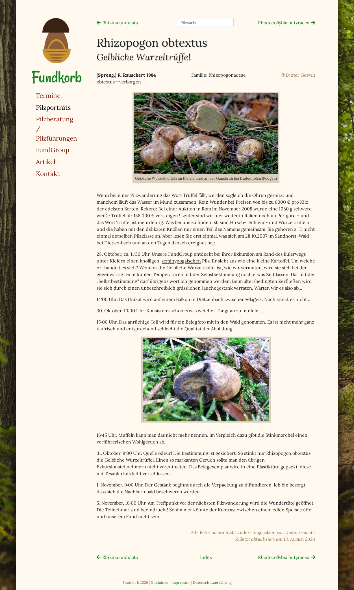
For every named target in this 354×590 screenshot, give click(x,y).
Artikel (45, 162)
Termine (48, 95)
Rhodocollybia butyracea (283, 22)
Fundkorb (56, 77)
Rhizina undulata (120, 22)
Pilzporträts (68, 107)
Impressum (180, 582)
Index (206, 557)
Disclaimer (160, 582)
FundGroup (52, 150)
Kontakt (48, 173)
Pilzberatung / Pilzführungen (56, 128)
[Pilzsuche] (206, 22)
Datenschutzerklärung (212, 582)
